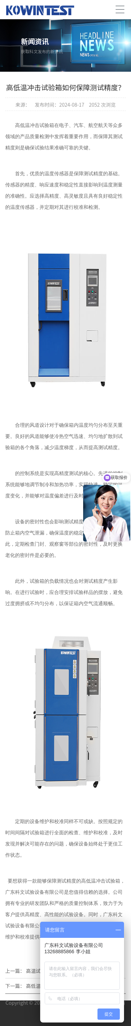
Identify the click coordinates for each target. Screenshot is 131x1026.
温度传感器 (22, 207)
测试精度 (73, 521)
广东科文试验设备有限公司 (34, 892)
